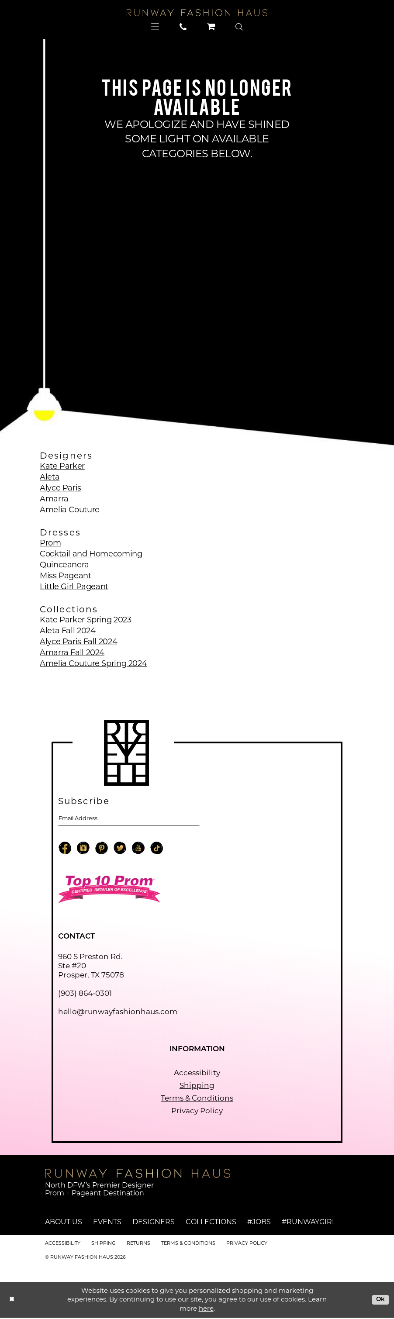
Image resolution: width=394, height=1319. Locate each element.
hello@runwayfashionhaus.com (117, 1012)
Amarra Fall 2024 (72, 652)
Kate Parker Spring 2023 (85, 620)
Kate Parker (62, 466)
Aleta (49, 477)
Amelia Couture (70, 509)
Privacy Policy (197, 1112)
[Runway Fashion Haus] (197, 12)
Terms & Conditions (197, 1099)
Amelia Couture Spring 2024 (93, 663)
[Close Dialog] (12, 1301)
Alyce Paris (60, 488)
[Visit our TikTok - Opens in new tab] (156, 850)
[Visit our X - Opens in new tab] (120, 850)
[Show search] (239, 27)
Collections (211, 1223)
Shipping (197, 1086)
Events (107, 1223)
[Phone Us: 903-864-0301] (183, 26)
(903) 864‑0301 (85, 994)
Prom (50, 543)
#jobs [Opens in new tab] (259, 1223)
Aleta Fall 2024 (67, 630)
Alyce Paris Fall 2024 (78, 641)
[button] (155, 27)
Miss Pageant (65, 575)
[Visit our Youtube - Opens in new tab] (138, 850)
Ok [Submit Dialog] (379, 1300)
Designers (153, 1223)
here (206, 1309)
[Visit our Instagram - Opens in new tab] (83, 850)
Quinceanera (64, 565)
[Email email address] (129, 819)
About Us (63, 1223)
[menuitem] (155, 27)
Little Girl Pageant (74, 586)
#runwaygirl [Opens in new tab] (309, 1223)
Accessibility (197, 1074)
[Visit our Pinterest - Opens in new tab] (101, 850)
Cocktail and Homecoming (91, 554)
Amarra (54, 499)
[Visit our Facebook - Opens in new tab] (65, 850)
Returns (138, 1244)
